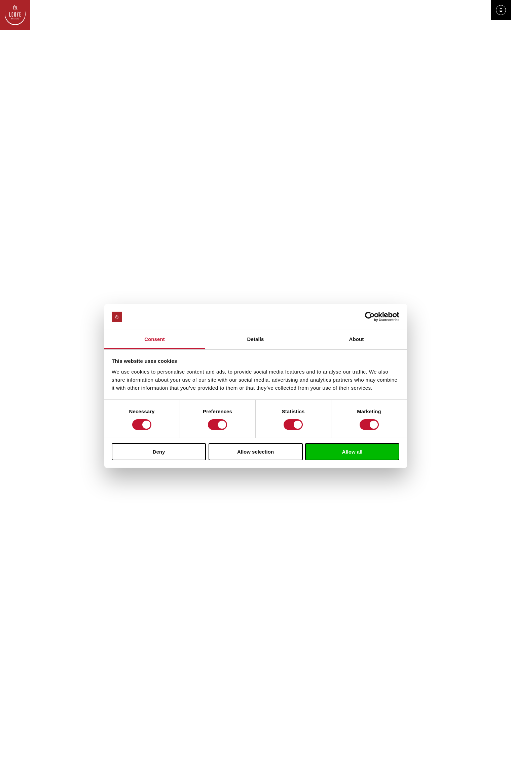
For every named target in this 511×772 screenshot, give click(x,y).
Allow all (352, 452)
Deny (159, 452)
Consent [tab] (154, 339)
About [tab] (356, 339)
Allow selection (255, 452)
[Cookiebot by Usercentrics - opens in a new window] (369, 317)
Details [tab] (255, 339)
